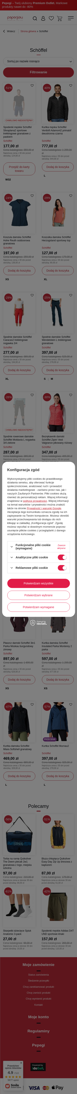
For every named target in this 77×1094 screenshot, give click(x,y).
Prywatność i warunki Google (44, 508)
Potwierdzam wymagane (38, 607)
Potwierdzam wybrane (38, 595)
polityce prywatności (35, 500)
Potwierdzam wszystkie (38, 583)
